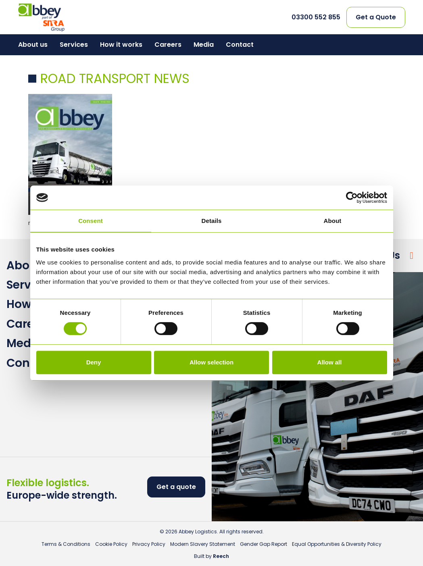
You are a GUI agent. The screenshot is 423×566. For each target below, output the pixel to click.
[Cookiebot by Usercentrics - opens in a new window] (352, 197)
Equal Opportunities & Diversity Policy (336, 544)
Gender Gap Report (263, 544)
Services (74, 44)
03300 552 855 (316, 17)
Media (204, 44)
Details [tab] (212, 220)
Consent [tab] (90, 220)
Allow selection (211, 362)
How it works (121, 44)
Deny (93, 362)
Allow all (329, 362)
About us (33, 44)
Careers (167, 44)
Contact (240, 44)
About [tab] (333, 220)
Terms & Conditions (66, 544)
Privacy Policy (148, 544)
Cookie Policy (111, 544)
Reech (221, 556)
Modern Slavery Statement (202, 544)
